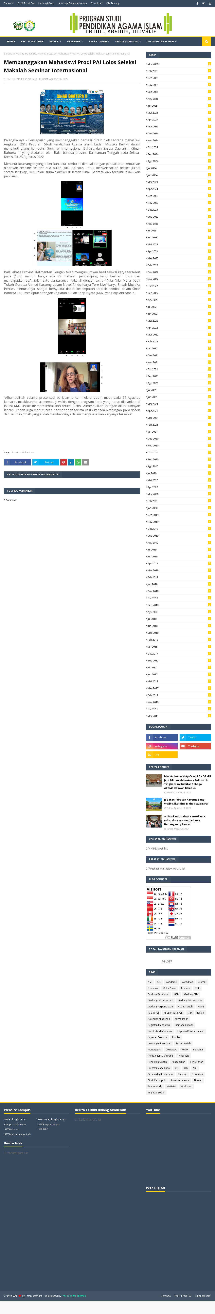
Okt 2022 (179, 286)
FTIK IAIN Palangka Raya (52, 1119)
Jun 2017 (179, 674)
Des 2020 (179, 438)
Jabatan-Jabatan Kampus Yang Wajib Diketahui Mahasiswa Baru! (186, 801)
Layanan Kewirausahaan (190, 1031)
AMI (150, 982)
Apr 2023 (179, 251)
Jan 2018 (179, 646)
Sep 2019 (179, 535)
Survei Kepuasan (179, 1080)
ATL (159, 982)
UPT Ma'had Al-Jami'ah (17, 1134)
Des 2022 (179, 272)
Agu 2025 (179, 98)
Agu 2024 (179, 161)
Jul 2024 (179, 168)
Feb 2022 (179, 341)
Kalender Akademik (159, 1019)
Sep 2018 (179, 605)
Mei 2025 (179, 112)
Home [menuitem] (11, 41)
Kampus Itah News (15, 1124)
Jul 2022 (179, 307)
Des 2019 (179, 515)
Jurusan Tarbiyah (173, 1012)
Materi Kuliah (183, 1043)
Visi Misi (171, 1086)
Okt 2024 (179, 147)
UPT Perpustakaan (49, 1124)
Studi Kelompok (157, 1080)
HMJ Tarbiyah (185, 1006)
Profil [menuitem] (54, 41)
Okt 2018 (179, 598)
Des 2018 (179, 591)
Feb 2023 (179, 265)
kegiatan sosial (156, 1092)
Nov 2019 (179, 522)
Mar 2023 (179, 258)
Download (96, 3)
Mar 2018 (179, 633)
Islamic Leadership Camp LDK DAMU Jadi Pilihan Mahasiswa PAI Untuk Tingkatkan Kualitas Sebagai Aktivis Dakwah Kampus (187, 782)
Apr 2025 (179, 119)
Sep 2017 (179, 660)
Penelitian (183, 1055)
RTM (186, 1068)
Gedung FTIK (191, 994)
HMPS (201, 1006)
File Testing (112, 3)
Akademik (171, 982)
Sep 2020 (179, 459)
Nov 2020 (179, 445)
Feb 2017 (179, 695)
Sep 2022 (179, 293)
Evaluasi (185, 988)
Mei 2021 (179, 404)
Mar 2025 (179, 126)
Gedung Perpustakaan (160, 1006)
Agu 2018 (179, 612)
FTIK (197, 988)
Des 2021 (179, 355)
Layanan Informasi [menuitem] (160, 41)
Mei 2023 (179, 244)
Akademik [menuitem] (73, 41)
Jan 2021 (179, 431)
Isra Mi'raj (153, 1012)
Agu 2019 (179, 542)
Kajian (200, 1012)
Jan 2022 (179, 348)
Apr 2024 (179, 189)
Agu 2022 (179, 300)
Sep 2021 (179, 376)
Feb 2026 (179, 71)
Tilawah (198, 1080)
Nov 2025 (179, 85)
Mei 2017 (179, 681)
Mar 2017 (179, 688)
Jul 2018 (179, 619)
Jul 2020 (179, 473)
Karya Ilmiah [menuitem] (98, 41)
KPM (190, 1012)
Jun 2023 (179, 237)
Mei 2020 (179, 480)
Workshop (186, 1086)
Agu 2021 (179, 383)
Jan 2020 (179, 508)
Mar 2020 (179, 494)
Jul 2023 (179, 230)
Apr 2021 (179, 411)
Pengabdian (178, 1062)
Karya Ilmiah (181, 1019)
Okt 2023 (179, 209)
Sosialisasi (197, 1074)
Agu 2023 (179, 223)
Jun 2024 (179, 175)
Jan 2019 (179, 584)
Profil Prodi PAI (26, 3)
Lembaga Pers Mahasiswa (72, 3)
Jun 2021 (179, 397)
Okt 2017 (179, 653)
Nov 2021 (179, 362)
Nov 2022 (179, 279)
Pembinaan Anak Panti (160, 1055)
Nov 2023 (179, 203)
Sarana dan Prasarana (160, 1074)
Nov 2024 (179, 140)
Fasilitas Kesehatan (158, 994)
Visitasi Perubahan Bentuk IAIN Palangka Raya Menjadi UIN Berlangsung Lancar (185, 820)
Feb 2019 (179, 577)
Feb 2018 (179, 639)
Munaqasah (154, 1049)
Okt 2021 (179, 369)
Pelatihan (198, 1049)
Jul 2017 (179, 667)
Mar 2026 (179, 64)
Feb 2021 (179, 424)
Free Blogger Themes (74, 1296)
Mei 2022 (179, 320)
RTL (177, 1068)
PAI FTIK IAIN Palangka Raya (22, 79)
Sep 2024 (179, 154)
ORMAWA (171, 1049)
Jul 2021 (179, 390)
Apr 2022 (179, 327)
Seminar (182, 1074)
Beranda (9, 3)
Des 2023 (179, 196)
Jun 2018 (179, 626)
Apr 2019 (179, 563)
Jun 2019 (179, 556)
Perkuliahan (196, 1062)
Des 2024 (179, 133)
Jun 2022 (179, 313)
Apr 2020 (179, 487)
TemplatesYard (34, 1296)
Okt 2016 (179, 709)
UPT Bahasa (11, 1129)
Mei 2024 (179, 182)
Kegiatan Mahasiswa (159, 1025)
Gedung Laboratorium (160, 1000)
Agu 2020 (179, 466)
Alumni (202, 982)
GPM (176, 994)
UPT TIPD (43, 1129)
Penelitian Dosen (157, 1062)
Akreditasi (187, 982)
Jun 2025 (179, 105)
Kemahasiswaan (184, 1025)
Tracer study (155, 1086)
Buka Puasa (169, 988)
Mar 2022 (179, 334)
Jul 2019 (179, 549)
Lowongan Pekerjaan (159, 1043)
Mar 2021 (179, 418)
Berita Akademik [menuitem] (32, 41)
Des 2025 (179, 78)
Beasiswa (153, 988)
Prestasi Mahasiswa (26, 53)
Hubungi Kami (46, 3)
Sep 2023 (179, 216)
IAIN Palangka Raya (15, 1119)
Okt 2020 (179, 452)
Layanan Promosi (157, 1037)
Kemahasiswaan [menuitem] (126, 41)
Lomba (176, 1037)
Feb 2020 (179, 501)
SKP (195, 1068)
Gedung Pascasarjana (190, 1000)
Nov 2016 (179, 702)
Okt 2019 (179, 528)
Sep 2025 (179, 92)
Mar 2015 (179, 716)
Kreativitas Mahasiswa (160, 1031)
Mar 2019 (179, 570)
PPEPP (185, 1049)
